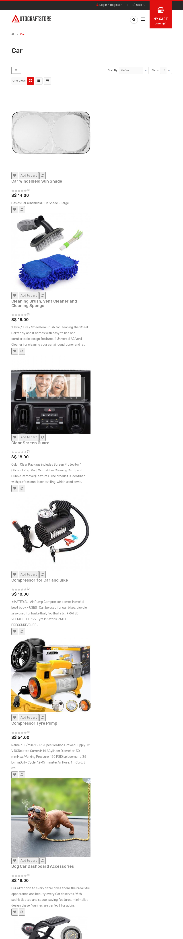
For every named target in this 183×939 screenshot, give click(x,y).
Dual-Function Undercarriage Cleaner (48, 671)
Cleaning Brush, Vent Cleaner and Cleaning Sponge (127, 117)
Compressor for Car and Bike (123, 254)
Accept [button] (171, 933)
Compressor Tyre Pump (34, 395)
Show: (155, 6)
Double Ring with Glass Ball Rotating (130, 536)
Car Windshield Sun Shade (36, 115)
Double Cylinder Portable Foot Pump (46, 536)
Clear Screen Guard (30, 254)
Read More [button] (34, 935)
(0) (29, 124)
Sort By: (113, 6)
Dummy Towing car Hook (119, 671)
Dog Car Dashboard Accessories (126, 395)
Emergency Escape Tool (34, 812)
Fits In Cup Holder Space (119, 812)
